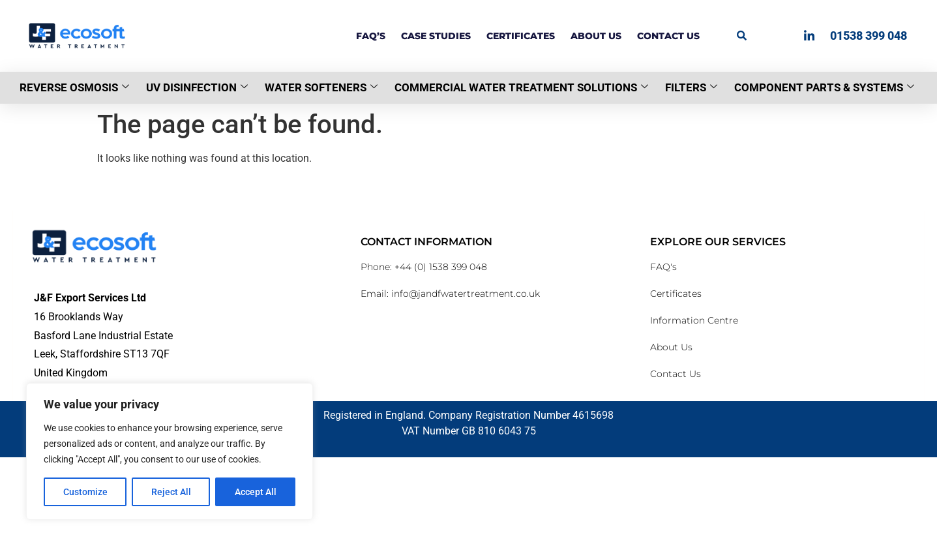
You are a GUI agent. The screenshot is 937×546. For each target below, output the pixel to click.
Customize (85, 492)
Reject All (171, 492)
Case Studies (436, 36)
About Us (596, 36)
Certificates (520, 36)
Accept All (255, 492)
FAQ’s (370, 36)
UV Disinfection (197, 87)
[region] (169, 451)
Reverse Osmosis (74, 87)
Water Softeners (321, 87)
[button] (742, 35)
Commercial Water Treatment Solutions (521, 87)
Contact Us (668, 36)
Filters (691, 87)
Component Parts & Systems (824, 87)
